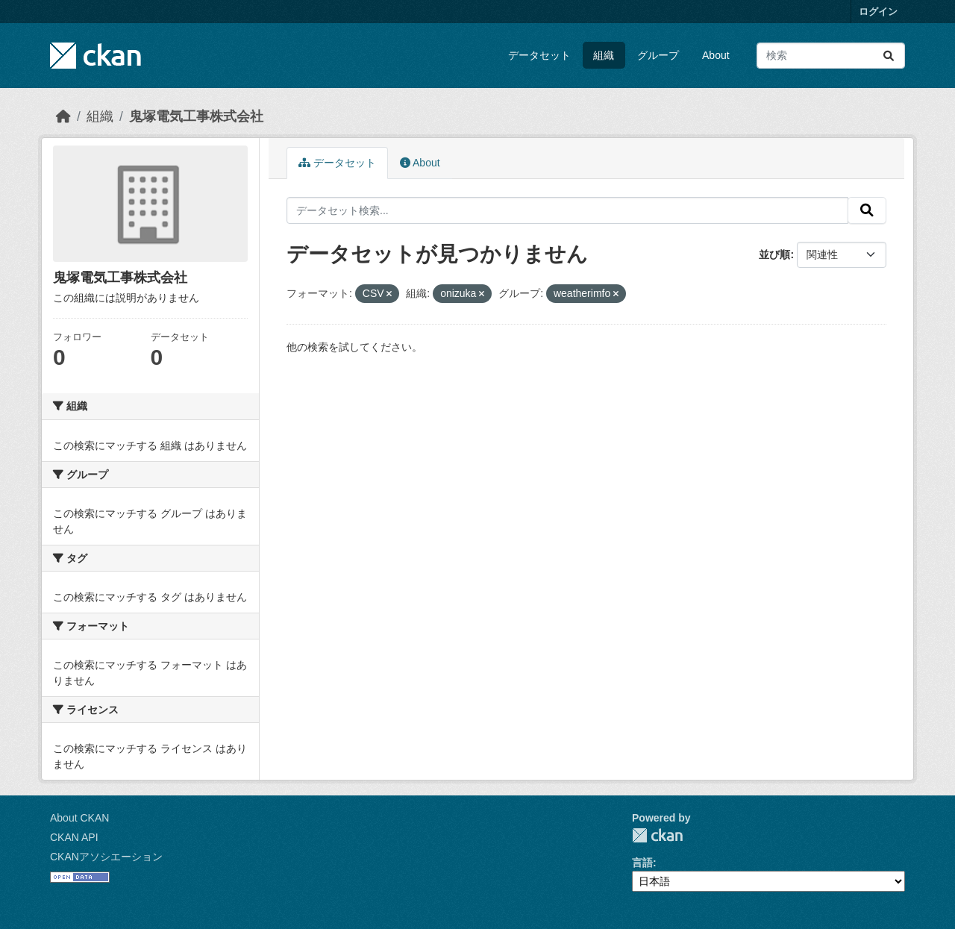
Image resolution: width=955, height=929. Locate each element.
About (716, 55)
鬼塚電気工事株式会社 (196, 116)
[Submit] (889, 56)
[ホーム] (63, 116)
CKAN (657, 835)
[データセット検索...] (831, 56)
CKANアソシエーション (106, 857)
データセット (539, 55)
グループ (658, 55)
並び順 (774, 254)
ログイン (878, 11)
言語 (642, 863)
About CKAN (79, 818)
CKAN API (74, 837)
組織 (603, 55)
